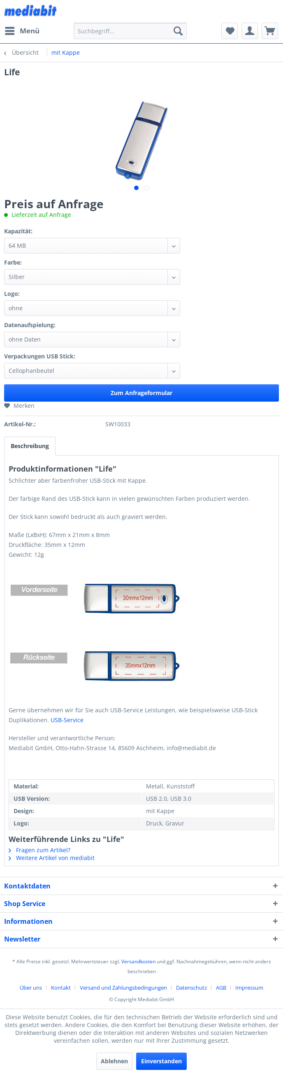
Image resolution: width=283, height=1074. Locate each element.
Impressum (249, 987)
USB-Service (67, 720)
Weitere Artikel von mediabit (52, 858)
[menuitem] (22, 31)
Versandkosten (138, 961)
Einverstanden (161, 1061)
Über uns (31, 987)
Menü (22, 29)
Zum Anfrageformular (141, 393)
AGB (221, 987)
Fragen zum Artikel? (39, 850)
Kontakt (61, 987)
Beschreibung (30, 446)
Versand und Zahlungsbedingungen (123, 987)
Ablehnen (114, 1061)
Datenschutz (191, 987)
